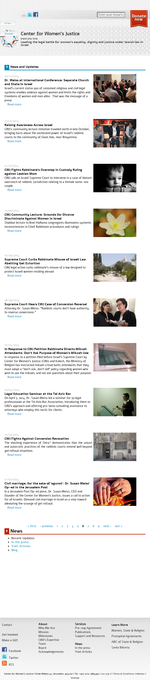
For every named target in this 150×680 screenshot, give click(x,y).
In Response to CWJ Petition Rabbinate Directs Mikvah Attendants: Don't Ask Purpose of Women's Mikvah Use (46, 351)
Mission (43, 632)
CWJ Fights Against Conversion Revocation (36, 439)
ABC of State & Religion (127, 642)
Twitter (10, 657)
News (78, 644)
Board (42, 648)
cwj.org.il (106, 673)
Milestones (45, 636)
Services (80, 624)
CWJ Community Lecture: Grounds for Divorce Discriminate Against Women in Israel (39, 217)
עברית (8, 23)
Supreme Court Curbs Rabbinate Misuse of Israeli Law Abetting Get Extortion (45, 261)
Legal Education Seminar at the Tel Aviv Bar (37, 394)
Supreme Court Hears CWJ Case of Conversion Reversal (45, 304)
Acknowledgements (51, 652)
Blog (14, 550)
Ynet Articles (20, 546)
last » (118, 526)
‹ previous (46, 526)
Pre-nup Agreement (88, 628)
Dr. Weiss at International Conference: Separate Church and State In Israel (46, 82)
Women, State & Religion (128, 630)
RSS (8, 664)
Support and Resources (90, 636)
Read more (14, 104)
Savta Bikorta (120, 647)
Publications (83, 632)
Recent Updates (22, 538)
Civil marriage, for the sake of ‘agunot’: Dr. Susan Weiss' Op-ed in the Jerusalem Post (47, 485)
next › (107, 526)
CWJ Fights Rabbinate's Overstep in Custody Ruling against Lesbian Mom (43, 172)
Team (42, 644)
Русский (9, 33)
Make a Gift (10, 640)
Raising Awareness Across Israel (28, 125)
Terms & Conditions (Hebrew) (129, 673)
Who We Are (46, 628)
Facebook (11, 650)
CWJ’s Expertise (48, 640)
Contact (7, 625)
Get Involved (10, 635)
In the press (20, 542)
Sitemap (75, 677)
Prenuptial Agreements (127, 636)
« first (32, 526)
